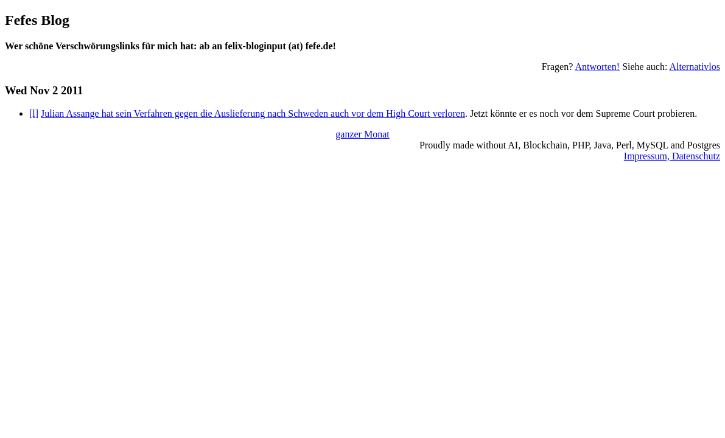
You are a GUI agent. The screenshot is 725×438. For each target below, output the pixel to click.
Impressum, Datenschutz (672, 156)
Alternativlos (694, 66)
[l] (33, 113)
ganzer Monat (362, 134)
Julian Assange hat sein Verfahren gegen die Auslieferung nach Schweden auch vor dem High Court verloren (253, 113)
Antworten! (597, 66)
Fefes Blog (37, 20)
